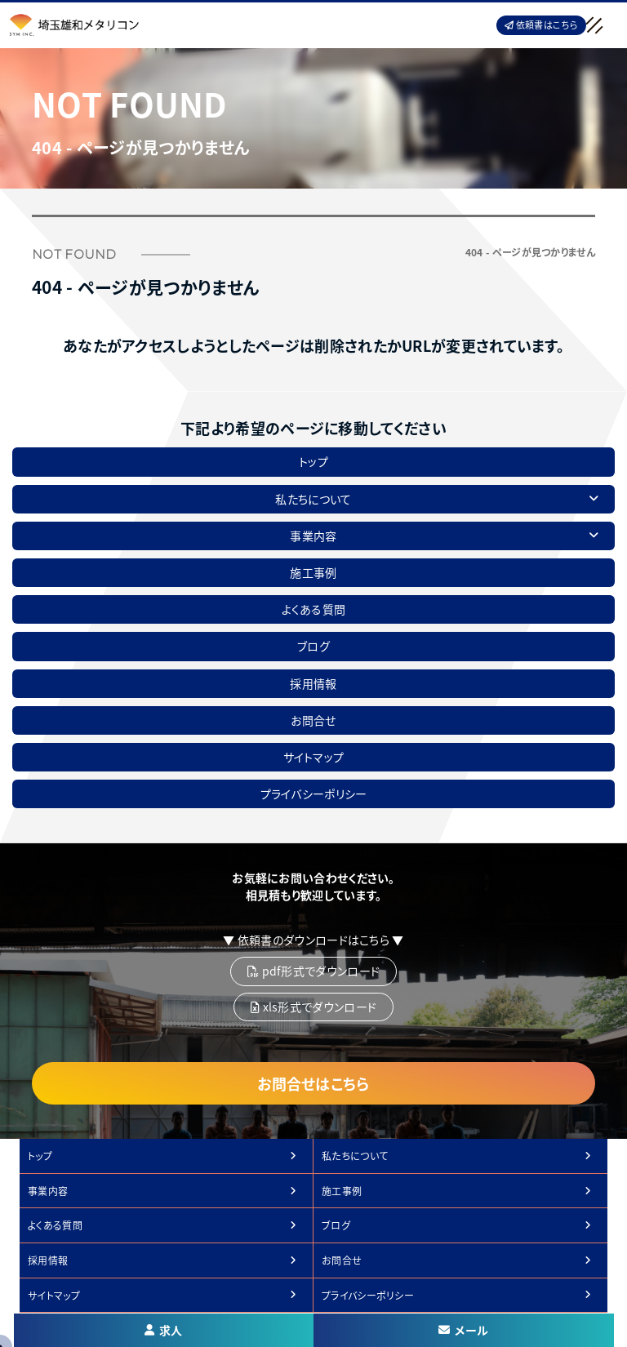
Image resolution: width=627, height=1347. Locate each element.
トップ (313, 461)
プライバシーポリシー (313, 793)
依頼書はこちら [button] (541, 24)
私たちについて (355, 1156)
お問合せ (313, 720)
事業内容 (48, 1191)
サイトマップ (314, 757)
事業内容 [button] (444, 535)
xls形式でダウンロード (313, 1006)
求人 (164, 1330)
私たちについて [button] (436, 499)
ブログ (313, 646)
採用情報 (313, 683)
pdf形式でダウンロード (313, 970)
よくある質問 (314, 609)
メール (463, 1330)
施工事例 (313, 572)
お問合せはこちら (313, 1083)
